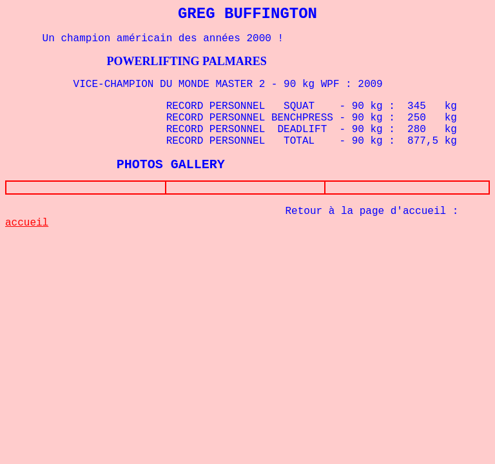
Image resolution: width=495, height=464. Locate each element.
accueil (26, 225)
